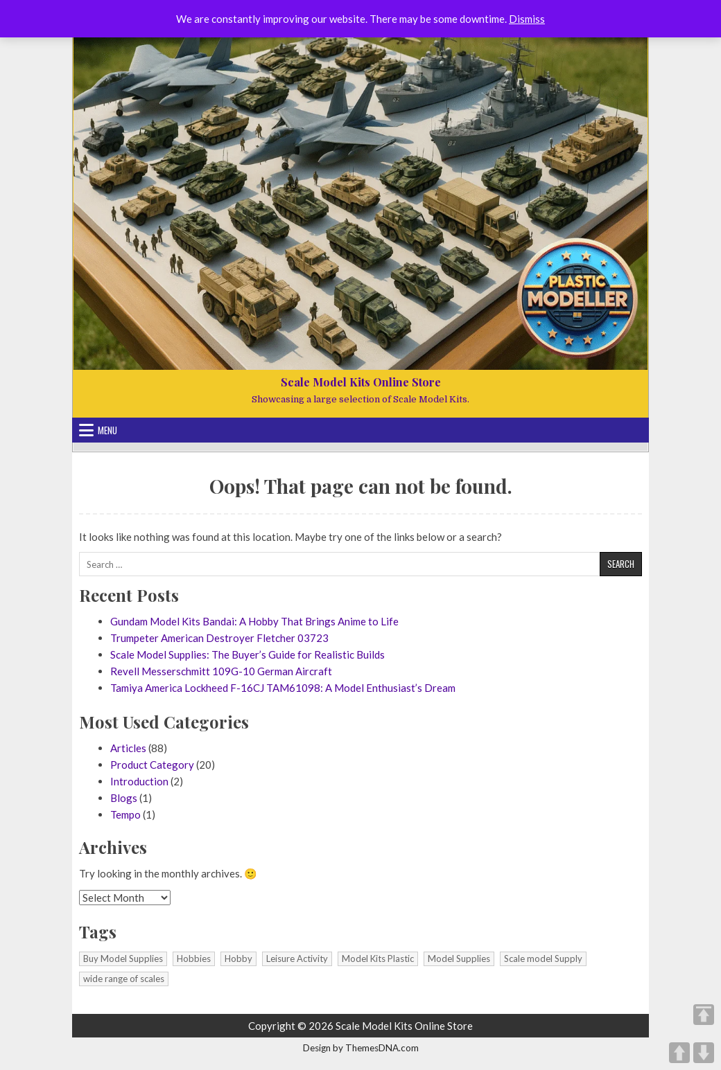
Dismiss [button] (527, 18)
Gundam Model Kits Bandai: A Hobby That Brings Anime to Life (254, 621)
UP (679, 1052)
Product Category (152, 764)
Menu (107, 430)
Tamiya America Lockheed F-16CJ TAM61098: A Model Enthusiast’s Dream (282, 687)
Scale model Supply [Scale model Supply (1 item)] (543, 958)
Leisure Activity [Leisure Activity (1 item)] (297, 958)
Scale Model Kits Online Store (361, 382)
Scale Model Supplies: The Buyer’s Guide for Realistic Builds (247, 654)
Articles (128, 748)
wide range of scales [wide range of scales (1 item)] (123, 978)
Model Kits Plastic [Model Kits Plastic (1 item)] (378, 958)
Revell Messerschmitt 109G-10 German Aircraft (221, 671)
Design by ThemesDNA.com (361, 1047)
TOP (703, 1014)
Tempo (125, 814)
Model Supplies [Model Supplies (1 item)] (459, 958)
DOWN (703, 1052)
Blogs (123, 798)
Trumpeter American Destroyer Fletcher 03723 (219, 638)
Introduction (139, 781)
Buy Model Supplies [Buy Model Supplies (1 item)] (123, 958)
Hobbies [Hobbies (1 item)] (194, 958)
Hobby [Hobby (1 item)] (238, 958)
